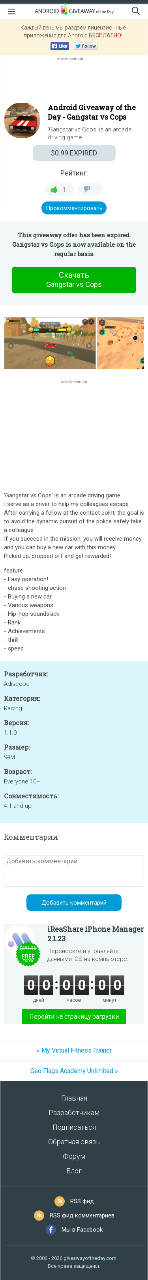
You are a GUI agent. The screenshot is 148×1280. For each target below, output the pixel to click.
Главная (74, 1098)
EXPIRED (74, 153)
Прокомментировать (74, 208)
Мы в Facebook (82, 1229)
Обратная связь (74, 1142)
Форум (74, 1156)
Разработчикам (74, 1112)
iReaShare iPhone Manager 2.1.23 (95, 933)
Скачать (74, 279)
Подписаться (74, 1127)
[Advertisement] (74, 81)
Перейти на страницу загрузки (74, 1016)
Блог (74, 1171)
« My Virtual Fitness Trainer (74, 1050)
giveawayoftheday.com (90, 1258)
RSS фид (82, 1201)
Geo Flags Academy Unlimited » (74, 1071)
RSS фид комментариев (82, 1215)
